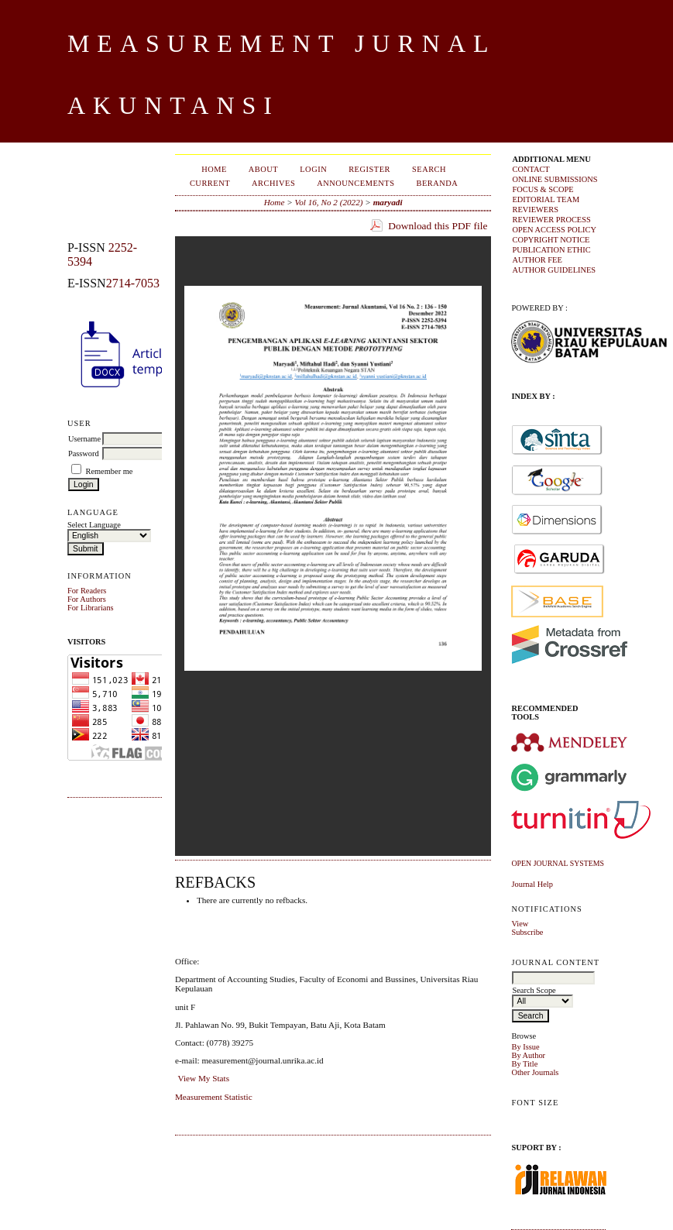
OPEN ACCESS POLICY (554, 229)
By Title (524, 1064)
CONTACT (530, 169)
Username (84, 439)
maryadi (388, 202)
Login (313, 169)
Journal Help (531, 884)
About (263, 169)
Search (429, 169)
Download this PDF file (437, 226)
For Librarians (90, 607)
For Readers (87, 590)
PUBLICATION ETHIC (551, 250)
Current (210, 183)
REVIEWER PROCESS (551, 219)
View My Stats (203, 1078)
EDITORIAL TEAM (545, 199)
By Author (528, 1055)
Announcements (355, 183)
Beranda (437, 183)
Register (369, 169)
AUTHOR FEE (536, 260)
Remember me (109, 471)
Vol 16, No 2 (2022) (329, 202)
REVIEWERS (535, 209)
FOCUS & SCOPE (542, 189)
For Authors (86, 599)
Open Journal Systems (557, 863)
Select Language (94, 525)
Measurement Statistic (213, 1096)
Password (83, 453)
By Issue (525, 1047)
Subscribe (527, 932)
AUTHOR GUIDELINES (554, 270)
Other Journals (534, 1072)
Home (214, 169)
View (519, 923)
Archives (273, 183)
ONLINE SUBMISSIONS (554, 179)
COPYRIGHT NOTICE (550, 239)
